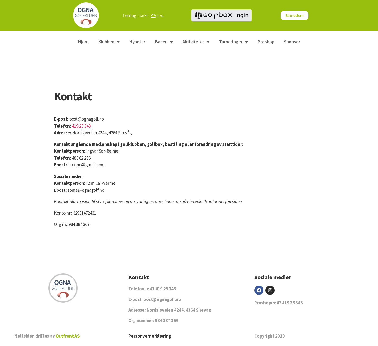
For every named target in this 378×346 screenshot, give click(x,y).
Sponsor (292, 42)
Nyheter (137, 42)
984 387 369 (166, 320)
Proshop (265, 42)
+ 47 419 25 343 (161, 289)
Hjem (83, 42)
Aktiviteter (195, 42)
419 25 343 (81, 126)
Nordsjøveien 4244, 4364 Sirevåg (102, 133)
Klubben (109, 42)
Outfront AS (68, 336)
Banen (164, 42)
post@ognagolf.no (86, 119)
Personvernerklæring (149, 336)
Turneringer (233, 42)
